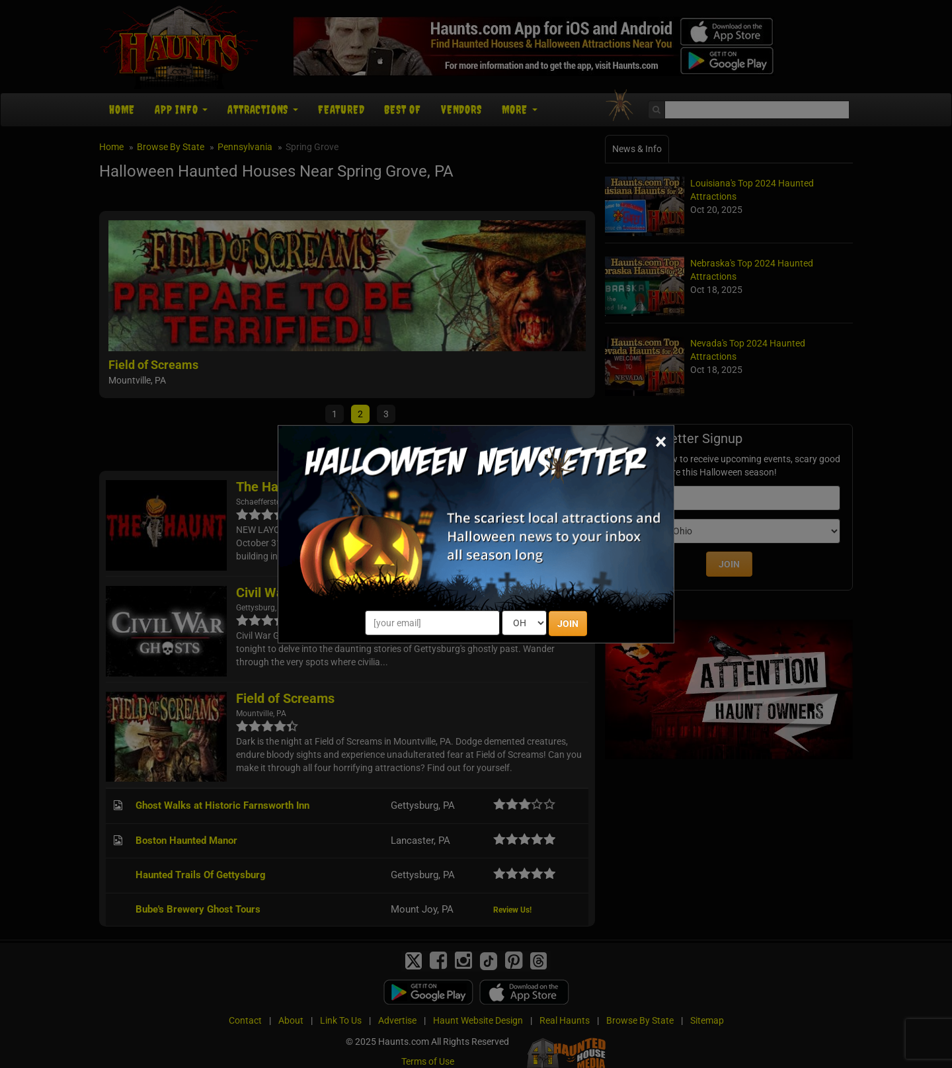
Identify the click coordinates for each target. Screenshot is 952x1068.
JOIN (567, 623)
